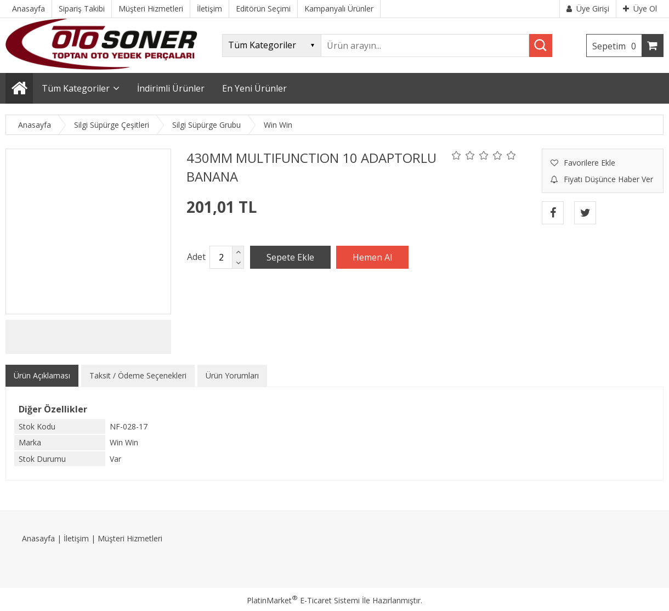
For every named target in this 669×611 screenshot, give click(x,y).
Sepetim (617, 46)
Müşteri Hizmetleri (130, 538)
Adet (196, 257)
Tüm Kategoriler (76, 88)
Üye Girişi (587, 8)
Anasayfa (38, 538)
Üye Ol (640, 8)
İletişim (76, 538)
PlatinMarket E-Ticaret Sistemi (303, 600)
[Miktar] (221, 257)
